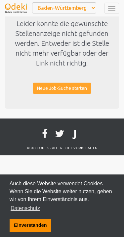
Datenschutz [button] (25, 208)
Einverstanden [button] (30, 225)
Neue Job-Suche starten (62, 88)
